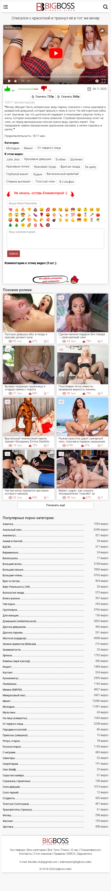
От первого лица (49, 148)
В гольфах (66, 181)
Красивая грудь (45, 166)
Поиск (65, 850)
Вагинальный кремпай (63, 174)
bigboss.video (63, 868)
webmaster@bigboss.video (75, 861)
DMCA (71, 853)
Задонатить (84, 853)
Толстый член (45, 181)
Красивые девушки (37, 159)
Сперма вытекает (18, 181)
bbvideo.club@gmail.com (42, 861)
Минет (28, 148)
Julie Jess (13, 159)
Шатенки (76, 159)
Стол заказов (43, 853)
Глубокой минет (17, 174)
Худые (37, 174)
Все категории (36, 850)
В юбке (61, 159)
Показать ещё (55, 505)
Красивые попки (17, 166)
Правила (59, 853)
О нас (74, 850)
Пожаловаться (90, 850)
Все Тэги (53, 850)
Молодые (12, 148)
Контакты (25, 853)
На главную (17, 850)
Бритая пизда (70, 166)
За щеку (90, 167)
